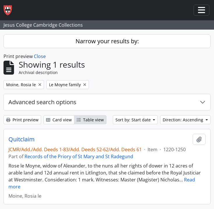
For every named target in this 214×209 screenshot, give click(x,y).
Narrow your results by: (107, 41)
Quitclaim (21, 139)
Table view (90, 119)
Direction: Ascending (183, 119)
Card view (59, 119)
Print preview (22, 119)
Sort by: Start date (133, 119)
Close (40, 56)
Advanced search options (42, 102)
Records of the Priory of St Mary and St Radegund (78, 156)
